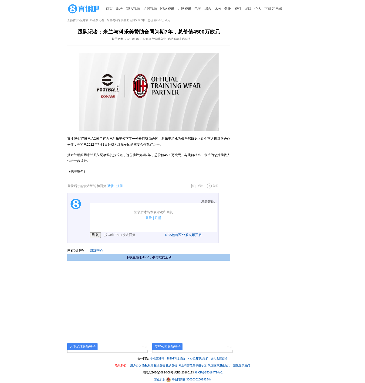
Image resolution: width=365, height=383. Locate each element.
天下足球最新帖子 (83, 346)
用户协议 (135, 365)
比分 (217, 8)
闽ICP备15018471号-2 (209, 372)
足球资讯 (184, 8)
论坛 (119, 8)
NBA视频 (133, 8)
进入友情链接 (219, 358)
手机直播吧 (157, 358)
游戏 (247, 8)
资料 (237, 8)
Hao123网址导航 (197, 358)
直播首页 (72, 20)
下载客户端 (273, 8)
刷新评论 (96, 251)
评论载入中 (159, 39)
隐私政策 (147, 365)
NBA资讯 (167, 8)
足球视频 (150, 8)
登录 (110, 186)
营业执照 (160, 379)
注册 (119, 186)
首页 (109, 8)
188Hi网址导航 (176, 358)
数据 (227, 8)
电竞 (197, 8)
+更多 (144, 347)
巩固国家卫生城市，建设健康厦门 (229, 365)
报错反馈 (159, 365)
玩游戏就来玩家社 (179, 39)
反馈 (200, 186)
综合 (207, 8)
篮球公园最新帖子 (168, 346)
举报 (216, 186)
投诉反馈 (171, 365)
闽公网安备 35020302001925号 (188, 379)
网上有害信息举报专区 (192, 365)
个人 (257, 8)
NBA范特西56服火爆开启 (183, 235)
